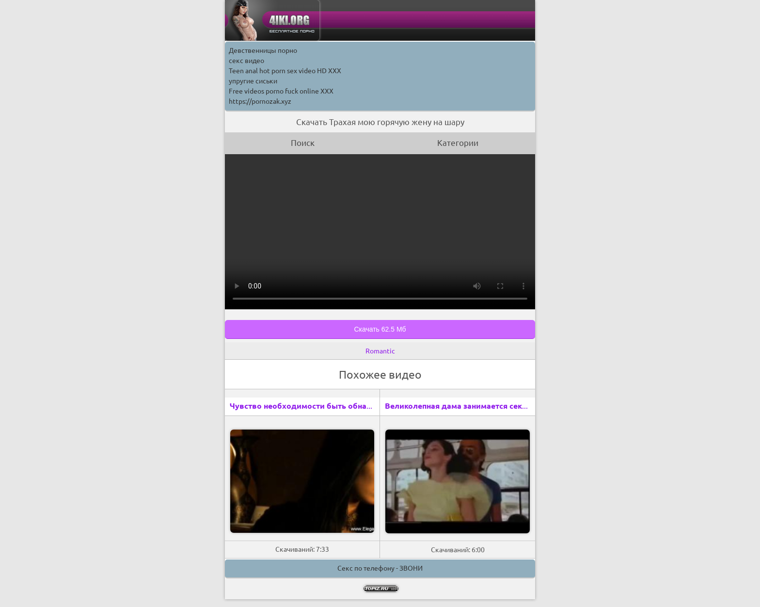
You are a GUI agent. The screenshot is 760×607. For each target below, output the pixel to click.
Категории (457, 142)
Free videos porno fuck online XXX (281, 91)
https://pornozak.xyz (260, 101)
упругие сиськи (253, 81)
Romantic (380, 351)
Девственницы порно (263, 50)
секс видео (246, 60)
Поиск (303, 142)
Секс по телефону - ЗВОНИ (380, 568)
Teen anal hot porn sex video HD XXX (285, 71)
